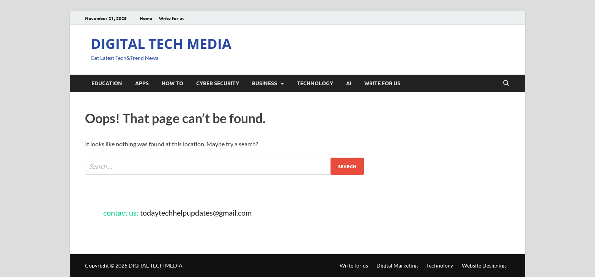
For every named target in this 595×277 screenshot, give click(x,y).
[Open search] (506, 83)
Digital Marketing (397, 265)
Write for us (171, 18)
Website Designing (484, 265)
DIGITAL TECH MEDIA (161, 43)
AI (348, 83)
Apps (142, 83)
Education (106, 83)
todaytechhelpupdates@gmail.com (196, 212)
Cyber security (217, 83)
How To (172, 83)
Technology (315, 83)
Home (146, 18)
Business (264, 83)
